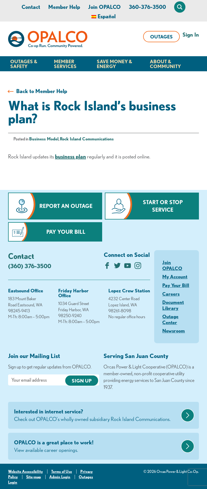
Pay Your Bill (65, 232)
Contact (31, 7)
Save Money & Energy (114, 64)
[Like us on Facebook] (107, 267)
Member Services (65, 64)
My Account (174, 276)
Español (107, 16)
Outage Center (170, 319)
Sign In (190, 34)
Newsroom (173, 330)
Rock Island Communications (87, 138)
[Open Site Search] (179, 7)
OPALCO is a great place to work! (97, 446)
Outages (161, 36)
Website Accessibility (25, 471)
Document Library (173, 305)
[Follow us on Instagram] (137, 267)
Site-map (33, 477)
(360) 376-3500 (29, 266)
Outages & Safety (23, 64)
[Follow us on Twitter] (117, 267)
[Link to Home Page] (47, 40)
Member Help (64, 7)
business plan (70, 156)
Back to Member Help (41, 91)
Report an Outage (65, 206)
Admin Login (59, 477)
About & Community (165, 64)
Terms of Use (61, 471)
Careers (171, 293)
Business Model (43, 138)
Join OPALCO (104, 7)
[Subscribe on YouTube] (127, 267)
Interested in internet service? (97, 415)
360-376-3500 (147, 7)
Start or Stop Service (163, 206)
